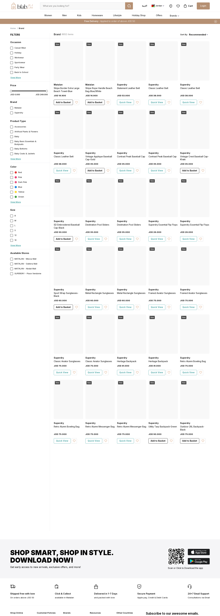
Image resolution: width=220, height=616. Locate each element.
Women (48, 15)
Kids (79, 15)
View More (15, 77)
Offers (159, 15)
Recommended (197, 34)
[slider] (11, 91)
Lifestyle (117, 15)
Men (64, 15)
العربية (144, 6)
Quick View (125, 102)
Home (13, 28)
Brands (173, 15)
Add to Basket (63, 102)
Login (203, 5)
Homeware (97, 15)
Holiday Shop (139, 15)
